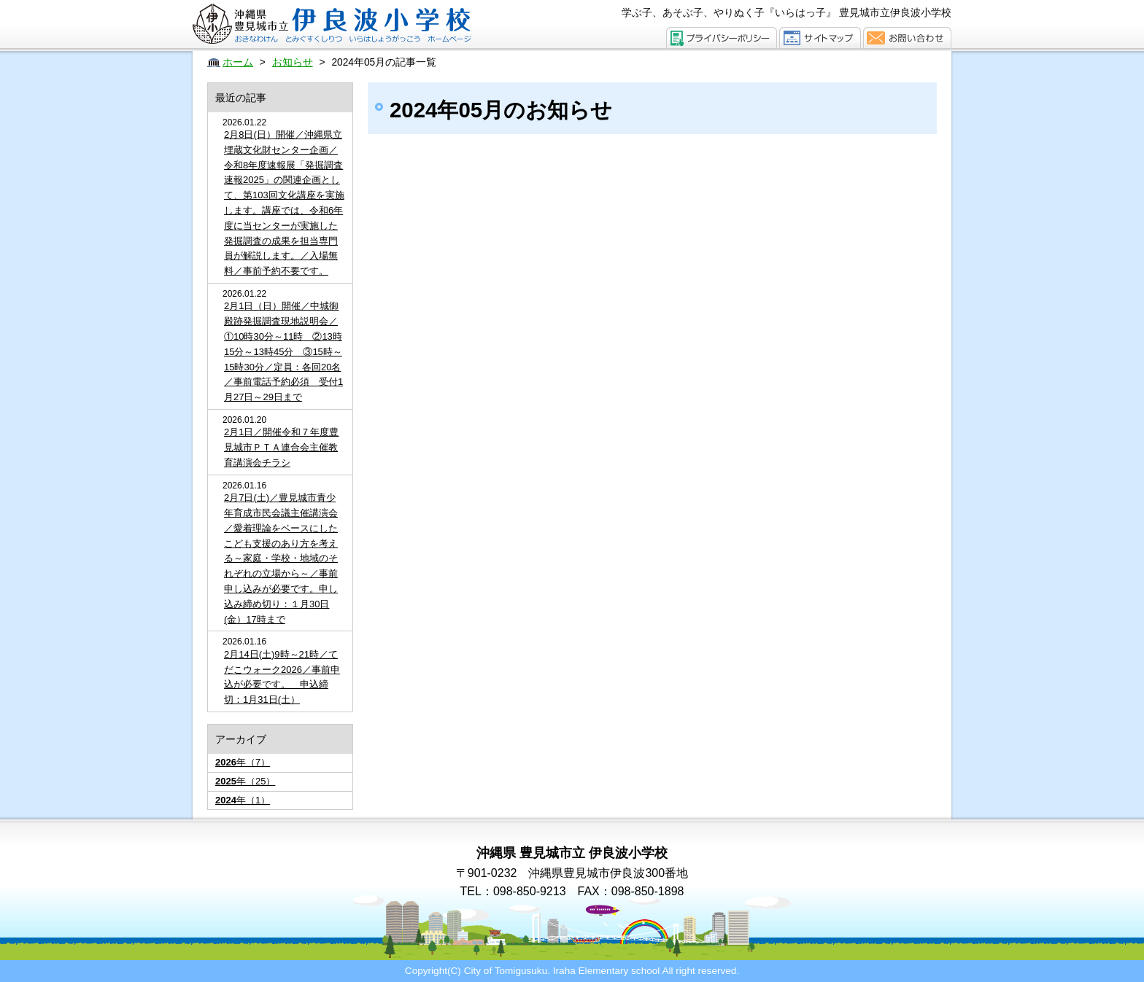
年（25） (245, 781)
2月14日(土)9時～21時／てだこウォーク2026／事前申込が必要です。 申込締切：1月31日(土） (282, 677)
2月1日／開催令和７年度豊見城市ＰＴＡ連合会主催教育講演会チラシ (281, 447)
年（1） (242, 800)
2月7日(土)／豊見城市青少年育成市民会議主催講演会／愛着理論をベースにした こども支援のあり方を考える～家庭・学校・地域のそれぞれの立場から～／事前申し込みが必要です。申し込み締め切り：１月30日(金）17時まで (281, 558)
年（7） (242, 762)
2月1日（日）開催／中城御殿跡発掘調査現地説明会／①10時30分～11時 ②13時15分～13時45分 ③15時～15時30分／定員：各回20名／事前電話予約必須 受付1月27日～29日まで (283, 351)
